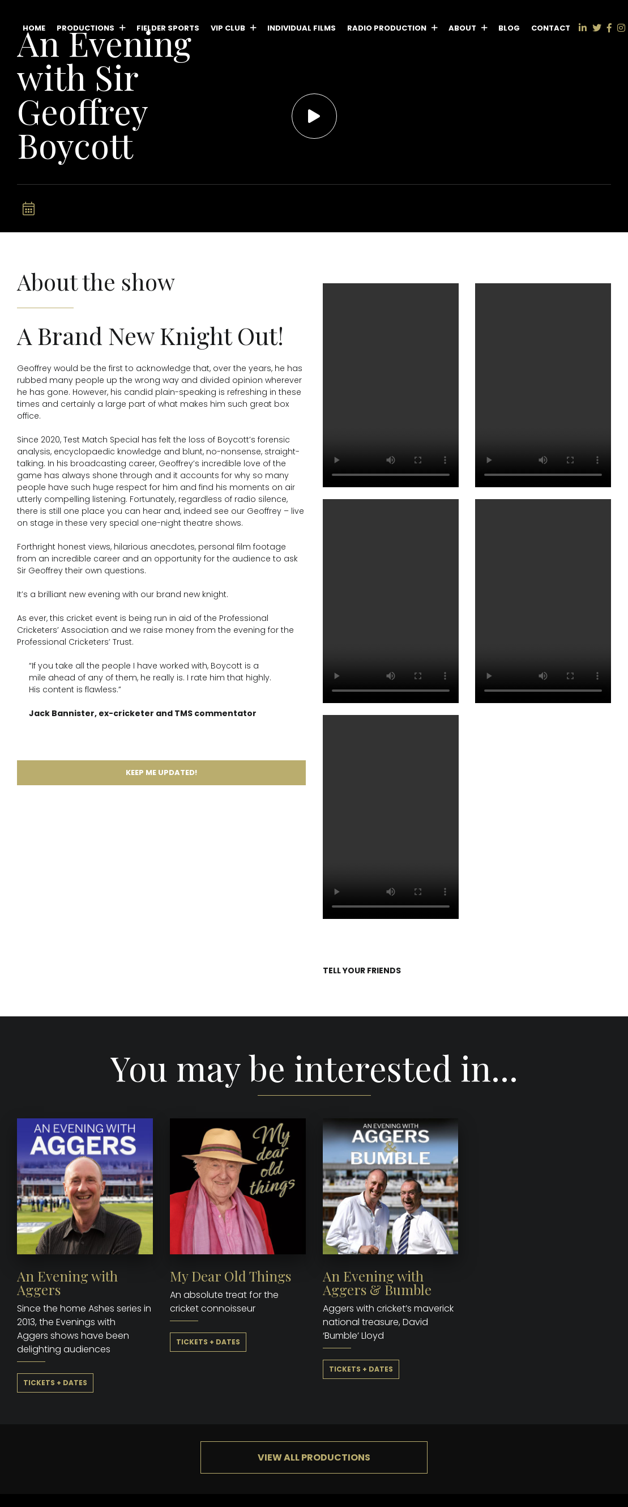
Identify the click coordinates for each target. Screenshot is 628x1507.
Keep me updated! (161, 772)
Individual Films (301, 28)
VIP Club (228, 28)
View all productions (314, 1457)
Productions (85, 28)
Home (34, 28)
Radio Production (386, 28)
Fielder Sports (167, 28)
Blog (509, 28)
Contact (550, 28)
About (462, 28)
